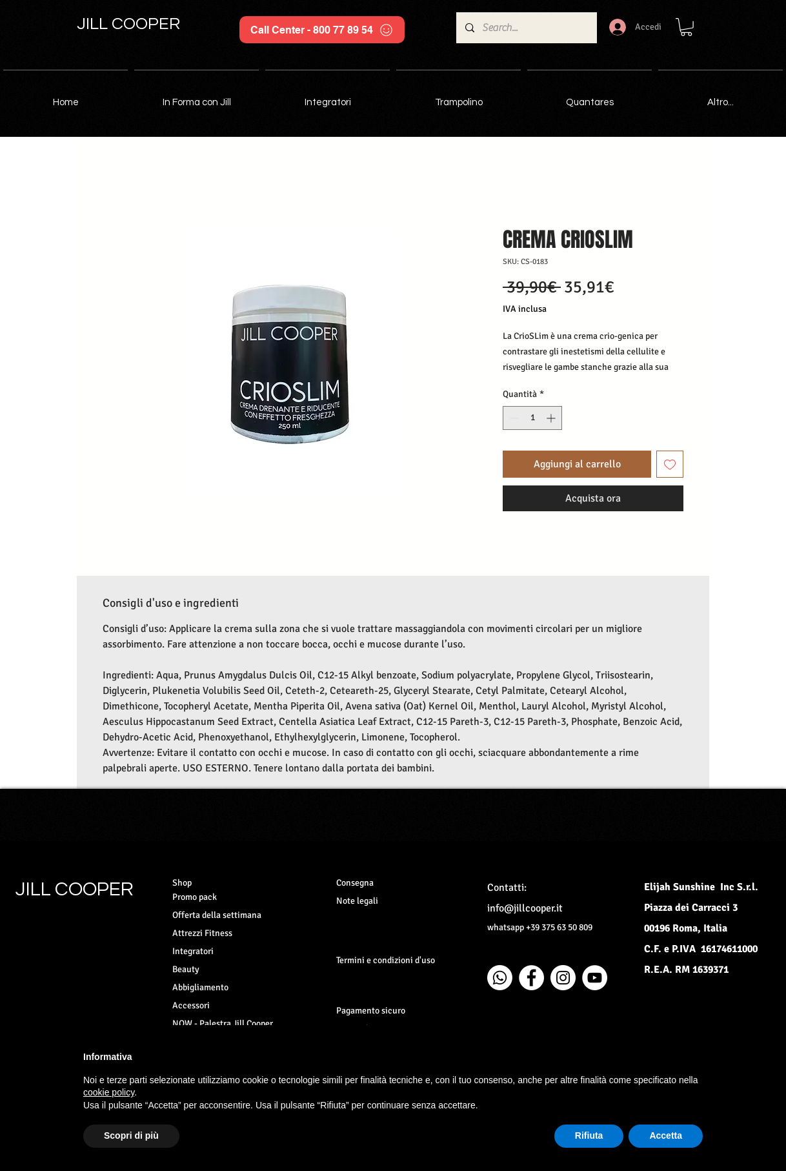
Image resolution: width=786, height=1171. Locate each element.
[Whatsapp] (499, 977)
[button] (686, 27)
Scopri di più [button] (131, 1135)
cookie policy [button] (108, 1092)
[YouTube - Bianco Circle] (594, 977)
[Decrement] (513, 418)
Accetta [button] (665, 1135)
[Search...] (526, 27)
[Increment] (552, 418)
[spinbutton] (532, 418)
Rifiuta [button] (589, 1135)
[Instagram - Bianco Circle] (563, 977)
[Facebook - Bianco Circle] (531, 977)
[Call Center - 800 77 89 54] (322, 29)
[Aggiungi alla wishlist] (669, 464)
